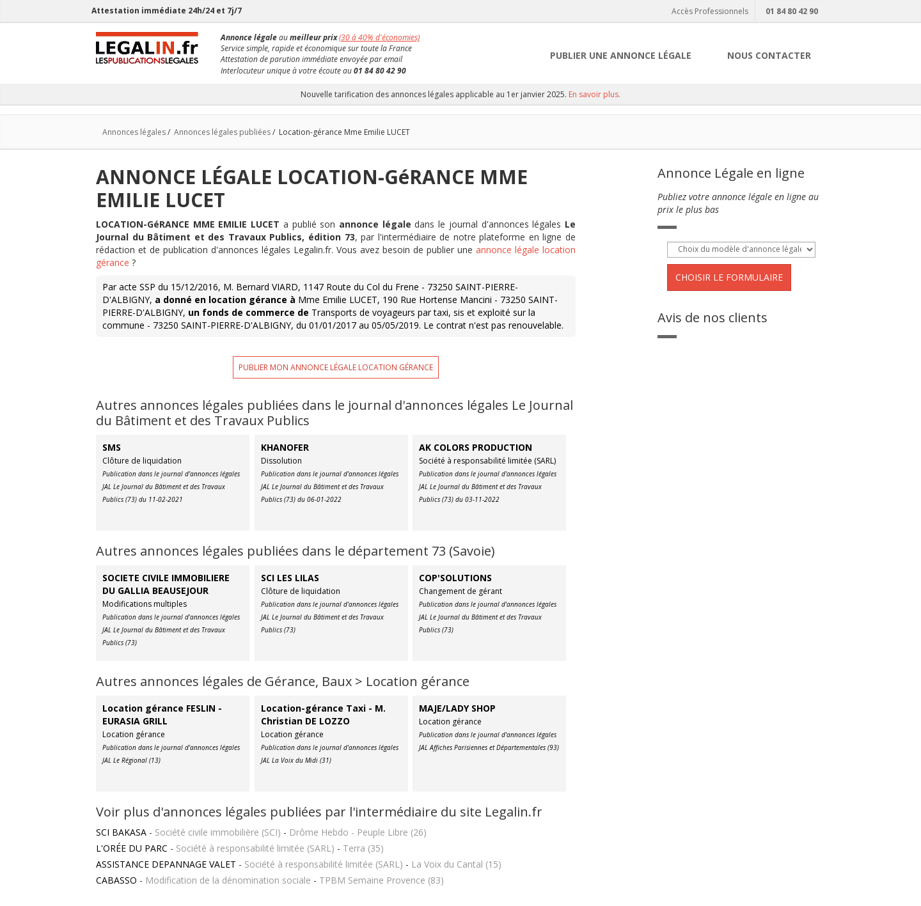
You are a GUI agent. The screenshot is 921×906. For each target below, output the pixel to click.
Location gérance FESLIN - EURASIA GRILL (162, 714)
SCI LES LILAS (290, 578)
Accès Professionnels (708, 11)
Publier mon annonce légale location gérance (336, 367)
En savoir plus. (594, 94)
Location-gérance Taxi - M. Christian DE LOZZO (323, 714)
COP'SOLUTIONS (455, 578)
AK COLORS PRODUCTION (475, 447)
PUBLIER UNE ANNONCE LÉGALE (620, 55)
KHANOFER (285, 447)
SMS (111, 447)
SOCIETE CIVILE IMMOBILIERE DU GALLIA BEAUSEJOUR (166, 584)
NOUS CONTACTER (769, 55)
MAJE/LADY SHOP (457, 708)
